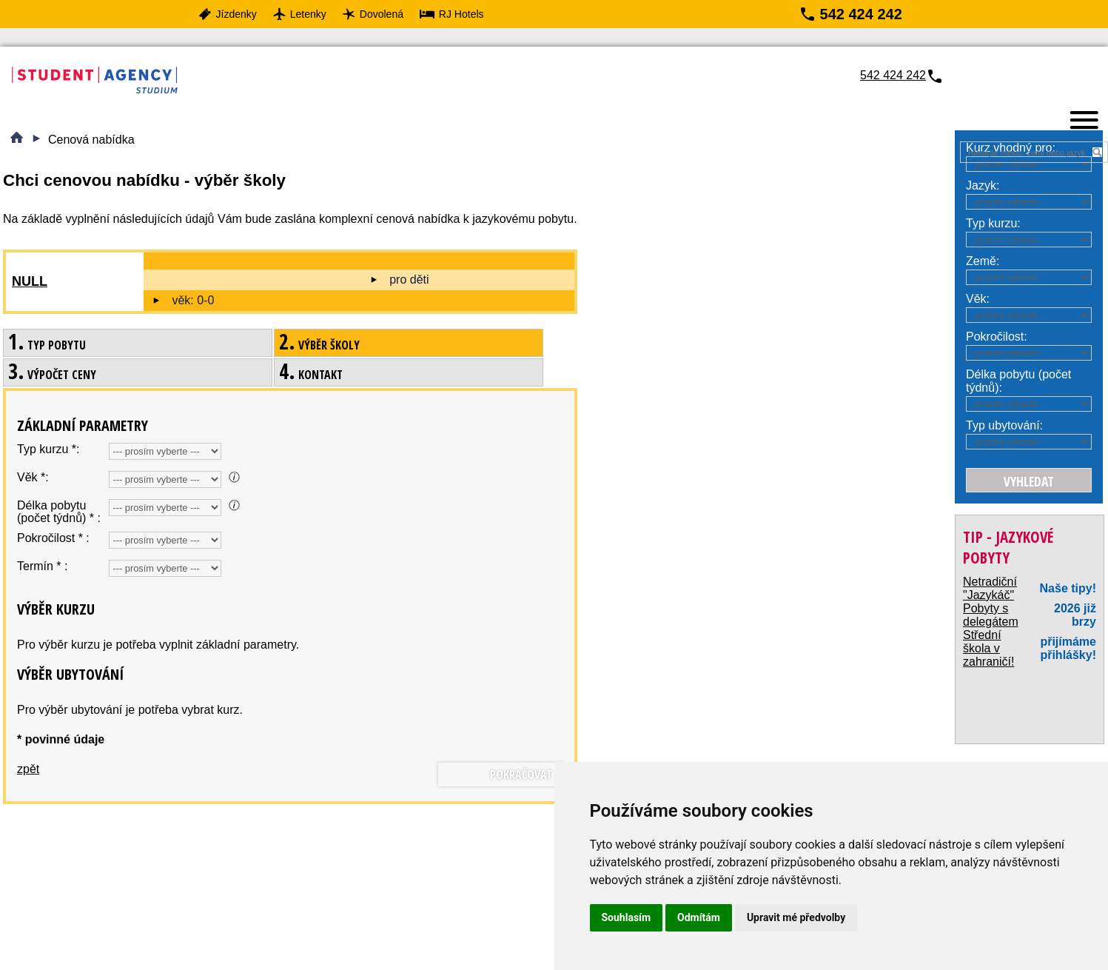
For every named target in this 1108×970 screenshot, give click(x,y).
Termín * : (42, 566)
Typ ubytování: (1004, 425)
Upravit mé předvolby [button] (796, 917)
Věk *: (33, 477)
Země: (982, 261)
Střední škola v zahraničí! (988, 648)
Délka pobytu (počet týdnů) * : (59, 511)
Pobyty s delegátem (990, 615)
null (29, 281)
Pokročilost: (996, 336)
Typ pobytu (47, 345)
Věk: (978, 298)
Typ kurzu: (993, 223)
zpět (28, 769)
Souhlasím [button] (626, 917)
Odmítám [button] (698, 917)
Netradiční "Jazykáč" (990, 588)
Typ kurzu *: (48, 449)
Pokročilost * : (53, 538)
